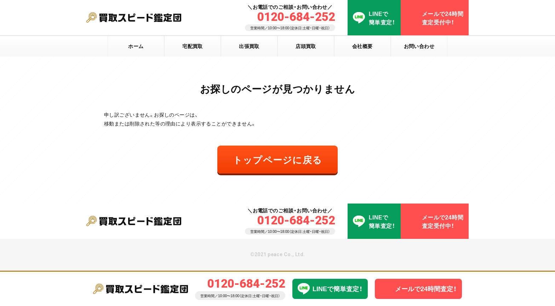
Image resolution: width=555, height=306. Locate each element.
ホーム (135, 45)
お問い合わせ (419, 45)
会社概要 (362, 45)
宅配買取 (192, 45)
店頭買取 (306, 45)
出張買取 (249, 45)
